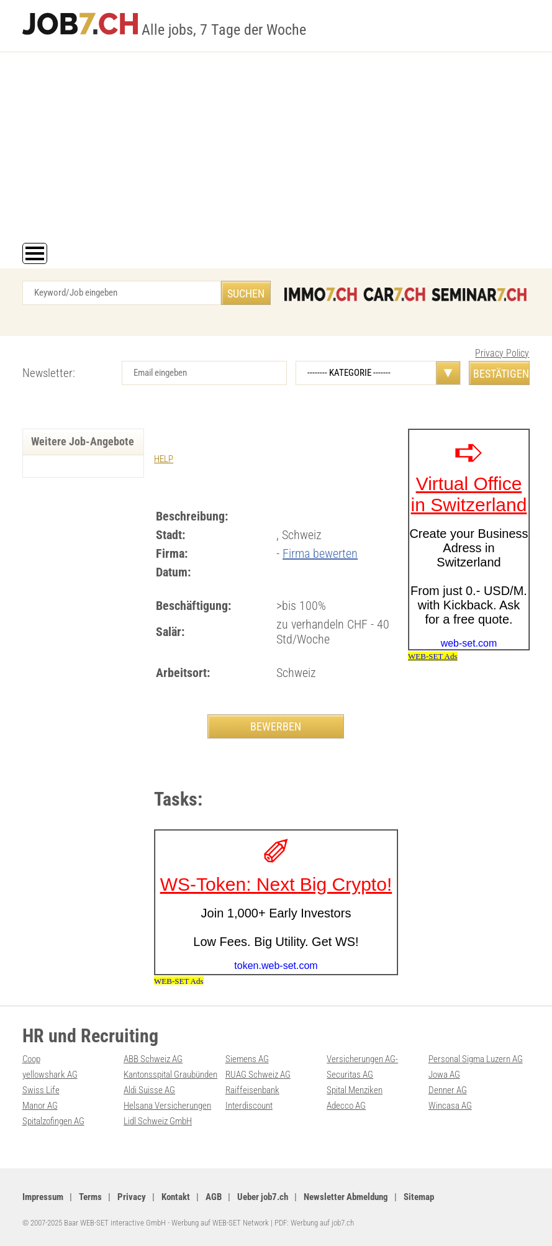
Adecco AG (346, 1105)
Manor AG (40, 1105)
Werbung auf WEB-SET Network (220, 1222)
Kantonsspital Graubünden (170, 1074)
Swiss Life (41, 1090)
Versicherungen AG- (362, 1059)
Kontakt (175, 1197)
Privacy (131, 1197)
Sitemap (419, 1197)
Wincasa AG (450, 1105)
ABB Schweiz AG (153, 1059)
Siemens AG (247, 1059)
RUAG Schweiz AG (258, 1074)
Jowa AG (444, 1074)
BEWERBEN (275, 726)
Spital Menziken (354, 1090)
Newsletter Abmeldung (346, 1197)
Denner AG (447, 1090)
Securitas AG (350, 1074)
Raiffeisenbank (252, 1090)
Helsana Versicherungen (167, 1105)
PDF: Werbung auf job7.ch (314, 1222)
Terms (90, 1197)
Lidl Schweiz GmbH (158, 1121)
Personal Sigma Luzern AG (475, 1059)
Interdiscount (249, 1105)
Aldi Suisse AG (149, 1090)
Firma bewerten (320, 553)
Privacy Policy (502, 353)
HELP (163, 459)
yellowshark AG (50, 1074)
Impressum (42, 1197)
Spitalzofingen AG (53, 1121)
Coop (31, 1059)
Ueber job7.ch (262, 1197)
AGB (214, 1197)
